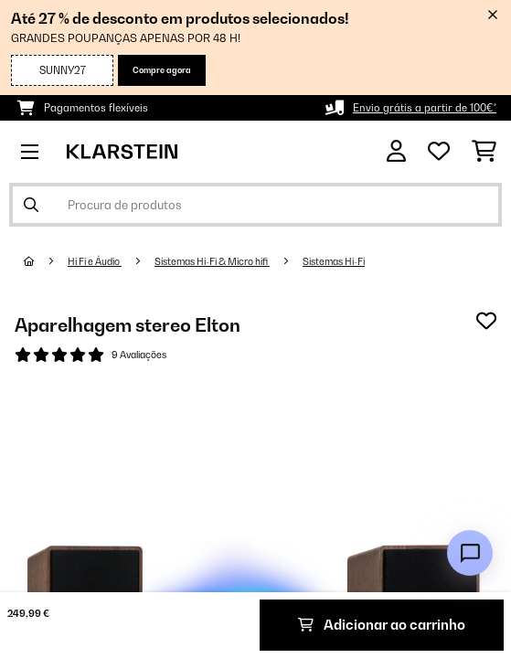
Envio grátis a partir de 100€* (424, 107)
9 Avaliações (139, 354)
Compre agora (162, 70)
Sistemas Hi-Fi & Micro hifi (212, 261)
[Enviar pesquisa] (31, 205)
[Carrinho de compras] (484, 151)
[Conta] (396, 151)
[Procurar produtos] (255, 205)
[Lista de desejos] (439, 151)
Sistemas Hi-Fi (334, 261)
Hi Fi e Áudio (95, 261)
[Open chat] (470, 553)
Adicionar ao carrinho (381, 624)
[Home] (46, 261)
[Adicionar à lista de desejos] (486, 321)
